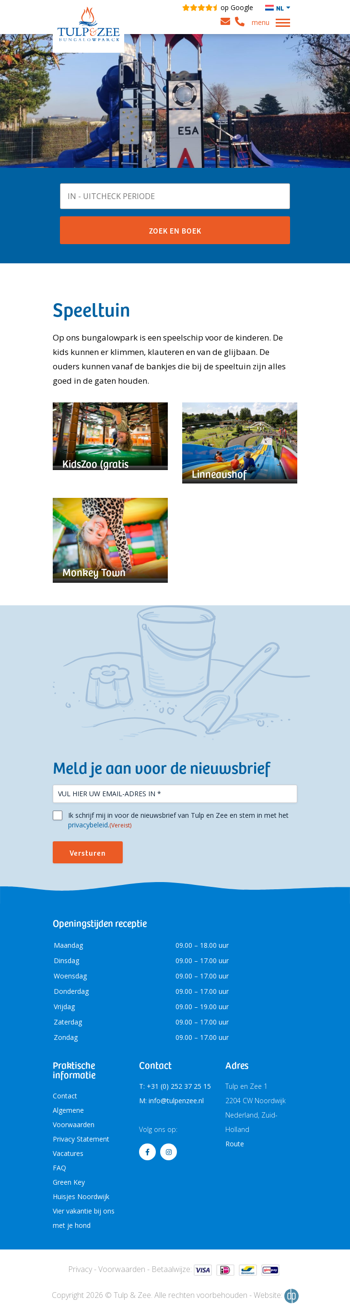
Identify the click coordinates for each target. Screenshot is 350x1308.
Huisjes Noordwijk (81, 1196)
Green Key (69, 1182)
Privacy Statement (81, 1138)
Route (234, 1143)
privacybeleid (88, 824)
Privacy (80, 1269)
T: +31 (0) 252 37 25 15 (175, 1086)
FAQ (59, 1167)
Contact (65, 1095)
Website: (276, 1296)
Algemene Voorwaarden (73, 1117)
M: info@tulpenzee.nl (171, 1100)
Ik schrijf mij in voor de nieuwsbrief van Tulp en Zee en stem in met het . (178, 820)
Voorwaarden (121, 1269)
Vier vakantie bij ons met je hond (84, 1218)
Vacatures (68, 1153)
